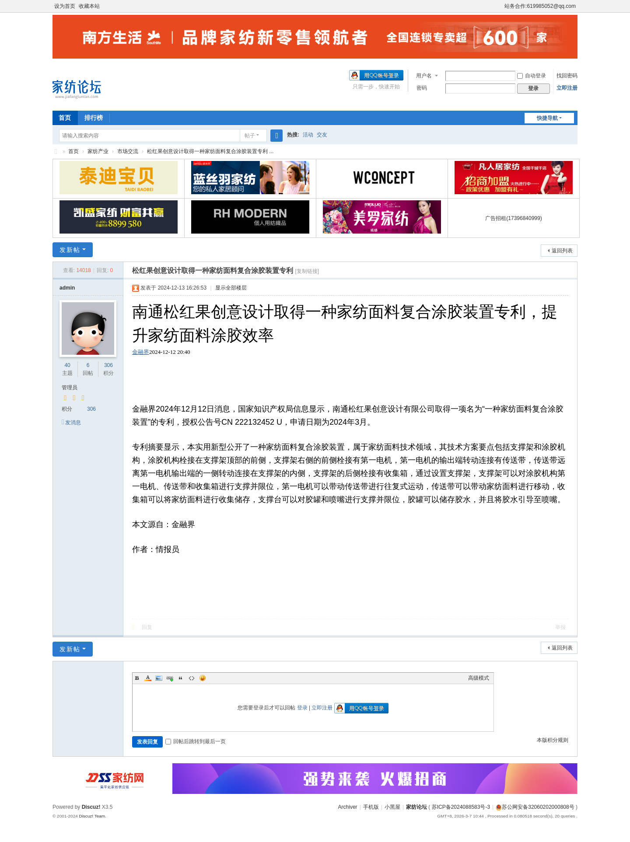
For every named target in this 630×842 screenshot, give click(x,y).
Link (169, 678)
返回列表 (562, 251)
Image (158, 678)
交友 (322, 135)
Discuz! (91, 807)
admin (67, 288)
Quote (180, 678)
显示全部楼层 (231, 288)
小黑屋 (392, 807)
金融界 (140, 352)
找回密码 (567, 76)
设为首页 (64, 6)
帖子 (250, 136)
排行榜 (93, 117)
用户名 (424, 76)
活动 (308, 135)
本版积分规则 (552, 740)
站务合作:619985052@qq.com (540, 6)
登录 (302, 708)
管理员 (69, 387)
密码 (421, 88)
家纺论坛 (416, 807)
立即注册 (567, 88)
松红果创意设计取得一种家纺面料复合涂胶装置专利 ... (210, 151)
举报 (560, 627)
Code (191, 678)
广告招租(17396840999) (513, 218)
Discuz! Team (92, 816)
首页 (65, 117)
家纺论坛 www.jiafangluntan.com (56, 151)
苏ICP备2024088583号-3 (461, 807)
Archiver (347, 807)
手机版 (371, 807)
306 (108, 365)
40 (67, 365)
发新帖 (70, 249)
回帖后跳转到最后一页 (195, 741)
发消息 (73, 422)
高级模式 (478, 678)
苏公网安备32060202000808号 (535, 807)
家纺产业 (98, 151)
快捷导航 (547, 118)
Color (148, 678)
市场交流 (127, 151)
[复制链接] (307, 271)
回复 (147, 627)
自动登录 (531, 76)
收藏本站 (89, 6)
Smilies (202, 678)
